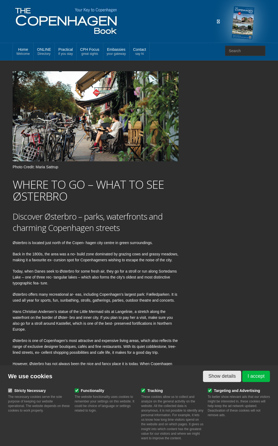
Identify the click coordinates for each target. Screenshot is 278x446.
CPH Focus (89, 51)
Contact (139, 51)
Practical (65, 51)
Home (23, 51)
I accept (256, 376)
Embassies (116, 51)
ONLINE (44, 51)
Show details (222, 376)
